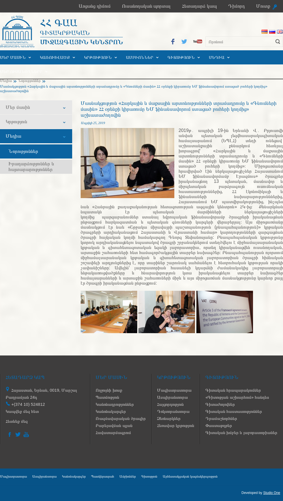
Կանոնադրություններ (115, 404)
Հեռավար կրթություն (175, 425)
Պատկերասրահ (102, 476)
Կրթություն (98, 57)
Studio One (271, 493)
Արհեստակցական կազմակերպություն (190, 476)
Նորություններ (29, 81)
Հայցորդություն (170, 404)
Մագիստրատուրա (174, 390)
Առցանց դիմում (95, 6)
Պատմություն (107, 397)
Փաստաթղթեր (218, 425)
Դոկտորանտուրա (173, 411)
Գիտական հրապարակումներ (233, 390)
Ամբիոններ (139, 57)
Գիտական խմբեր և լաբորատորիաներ (241, 432)
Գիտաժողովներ (220, 404)
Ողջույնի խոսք (109, 390)
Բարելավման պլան (114, 425)
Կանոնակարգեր (111, 411)
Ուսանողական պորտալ (146, 6)
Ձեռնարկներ (169, 418)
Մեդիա (216, 57)
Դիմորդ (236, 6)
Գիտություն (181, 57)
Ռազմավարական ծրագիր (120, 418)
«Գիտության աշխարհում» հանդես (237, 397)
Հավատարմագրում (113, 432)
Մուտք (263, 6)
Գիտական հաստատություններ (233, 411)
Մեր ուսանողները (21, 71)
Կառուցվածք (55, 57)
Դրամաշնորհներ (221, 418)
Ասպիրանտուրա (172, 397)
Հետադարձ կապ (199, 6)
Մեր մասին (13, 57)
